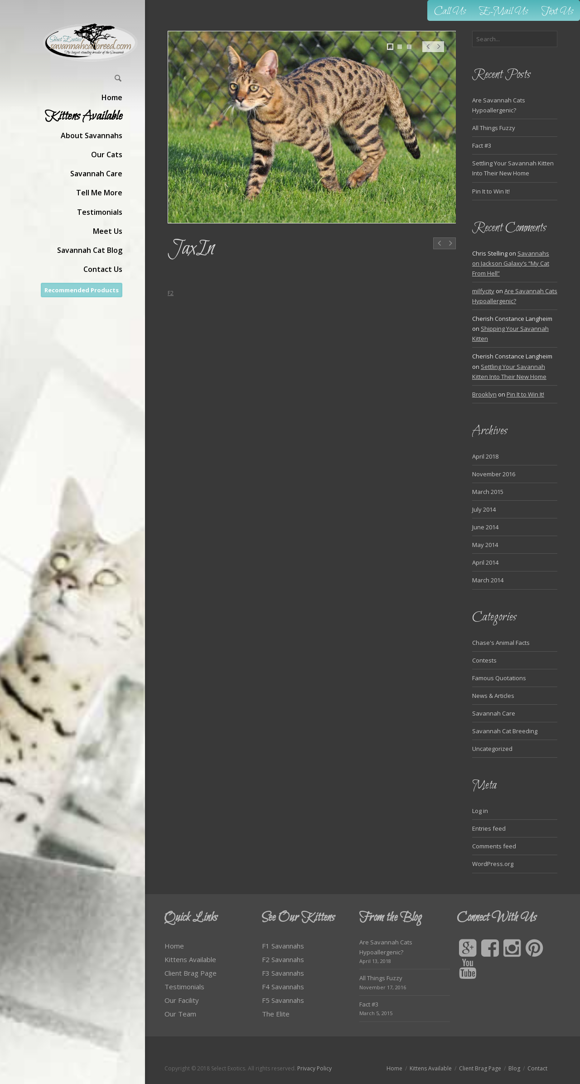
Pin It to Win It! (491, 191)
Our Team (180, 1013)
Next (439, 51)
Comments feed (494, 846)
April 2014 (485, 562)
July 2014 (484, 509)
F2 (171, 293)
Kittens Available (190, 959)
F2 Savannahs (283, 959)
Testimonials (184, 986)
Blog (514, 1068)
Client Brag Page (190, 973)
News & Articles (493, 696)
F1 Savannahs (283, 945)
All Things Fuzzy (493, 128)
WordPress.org (492, 864)
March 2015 (487, 492)
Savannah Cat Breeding (504, 731)
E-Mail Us (503, 12)
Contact (537, 1068)
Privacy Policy (314, 1068)
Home (174, 945)
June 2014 (485, 527)
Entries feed (489, 828)
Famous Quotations (499, 678)
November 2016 (493, 474)
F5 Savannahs (283, 1000)
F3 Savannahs (283, 973)
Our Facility (181, 1000)
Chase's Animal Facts (501, 643)
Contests (484, 660)
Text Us (557, 12)
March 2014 (487, 580)
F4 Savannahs (283, 986)
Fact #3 (481, 145)
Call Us (450, 12)
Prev (427, 51)
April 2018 (485, 456)
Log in (480, 811)
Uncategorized (492, 749)
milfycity (483, 291)
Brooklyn (484, 394)
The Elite (276, 1013)
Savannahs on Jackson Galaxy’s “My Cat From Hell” (510, 263)
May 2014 (485, 545)
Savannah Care (493, 713)
